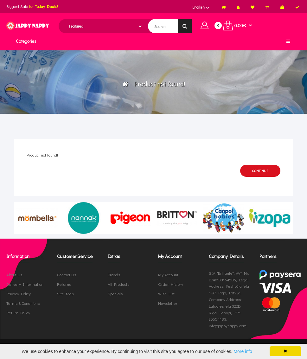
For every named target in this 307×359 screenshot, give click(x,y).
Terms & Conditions (23, 303)
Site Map (65, 293)
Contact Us (66, 274)
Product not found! (158, 84)
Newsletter (167, 303)
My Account (168, 274)
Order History (170, 284)
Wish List (166, 293)
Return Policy (18, 312)
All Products (118, 284)
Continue (260, 170)
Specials (115, 293)
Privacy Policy (18, 293)
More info (242, 351)
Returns (64, 284)
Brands (114, 274)
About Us (14, 274)
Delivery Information (24, 284)
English (198, 7)
